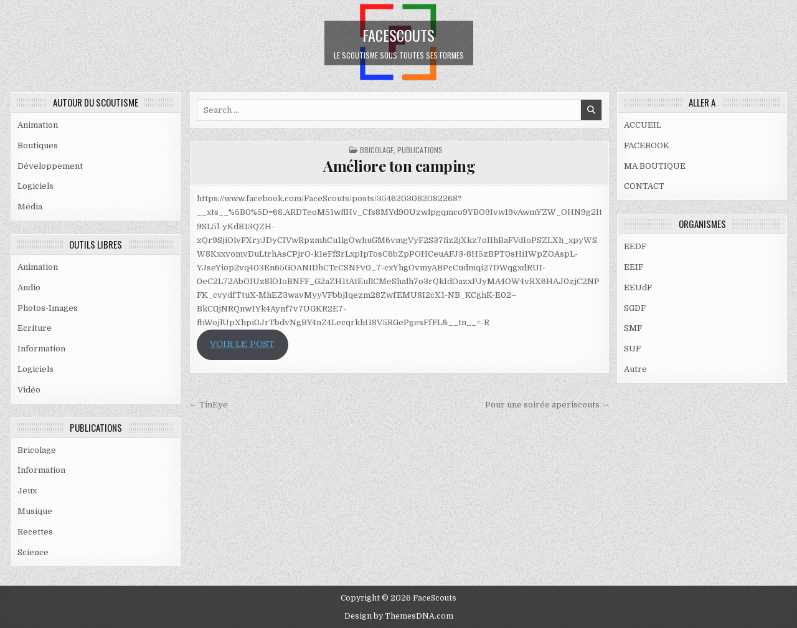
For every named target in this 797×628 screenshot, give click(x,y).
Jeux (27, 490)
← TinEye (208, 404)
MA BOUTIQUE (655, 166)
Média (29, 206)
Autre (635, 369)
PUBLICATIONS (420, 150)
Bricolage (36, 450)
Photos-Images (47, 308)
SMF (633, 328)
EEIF (633, 267)
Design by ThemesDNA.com (398, 616)
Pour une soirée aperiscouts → (547, 404)
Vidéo (28, 389)
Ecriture (34, 328)
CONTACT (644, 186)
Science (33, 552)
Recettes (35, 531)
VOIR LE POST (242, 344)
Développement (50, 166)
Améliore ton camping (399, 166)
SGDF (635, 308)
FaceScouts (398, 34)
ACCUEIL (642, 125)
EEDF (635, 246)
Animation (37, 125)
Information (41, 348)
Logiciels (35, 186)
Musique (34, 511)
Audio (28, 287)
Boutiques (37, 145)
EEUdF (638, 287)
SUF (632, 348)
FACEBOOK (646, 145)
